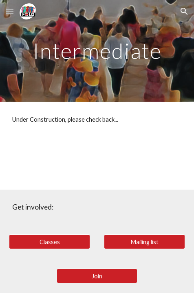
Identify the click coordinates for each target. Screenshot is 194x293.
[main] (97, 51)
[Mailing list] (144, 241)
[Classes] (49, 241)
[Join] (97, 276)
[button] (10, 11)
